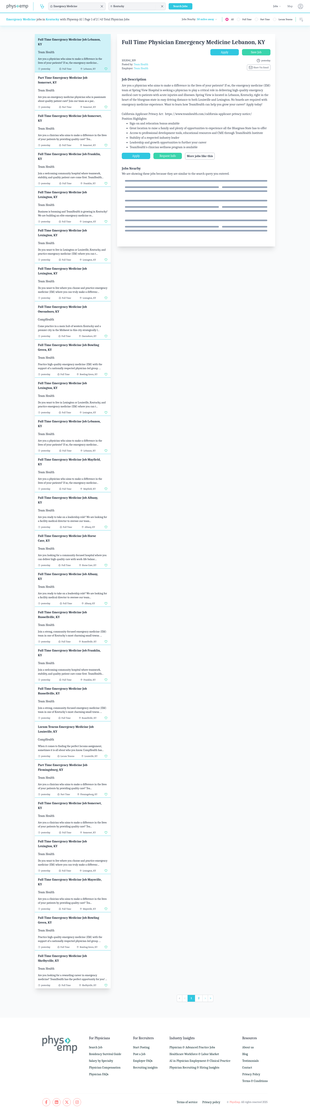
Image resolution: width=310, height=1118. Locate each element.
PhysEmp (235, 1102)
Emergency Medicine (21, 19)
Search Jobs (180, 6)
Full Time (247, 19)
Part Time (265, 19)
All (232, 19)
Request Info (168, 156)
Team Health (141, 64)
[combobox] (76, 6)
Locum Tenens (285, 19)
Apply (224, 52)
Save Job (256, 52)
